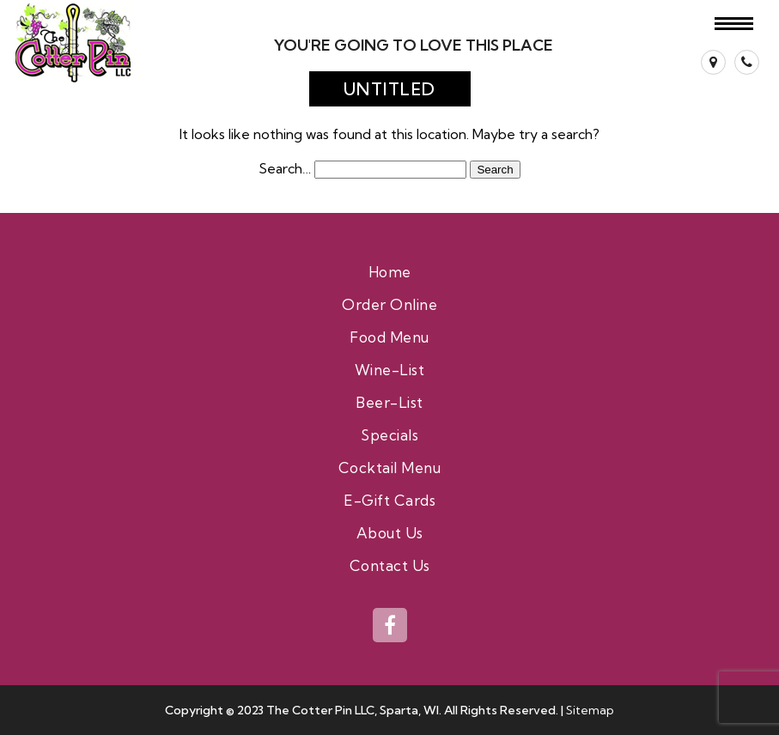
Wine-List (390, 370)
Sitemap (590, 710)
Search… (285, 168)
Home (389, 272)
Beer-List (389, 402)
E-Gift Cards (389, 500)
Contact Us (390, 565)
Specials (389, 435)
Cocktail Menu (389, 468)
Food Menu (389, 337)
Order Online (389, 304)
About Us (389, 533)
